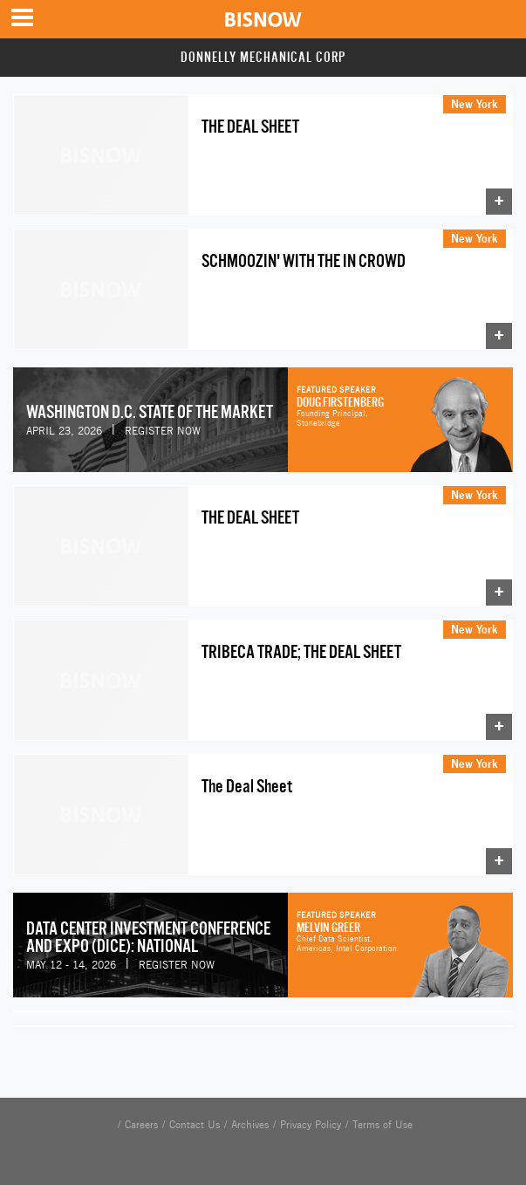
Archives (250, 1125)
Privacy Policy (310, 1125)
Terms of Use (382, 1125)
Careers (141, 1125)
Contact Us (194, 1125)
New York (474, 104)
